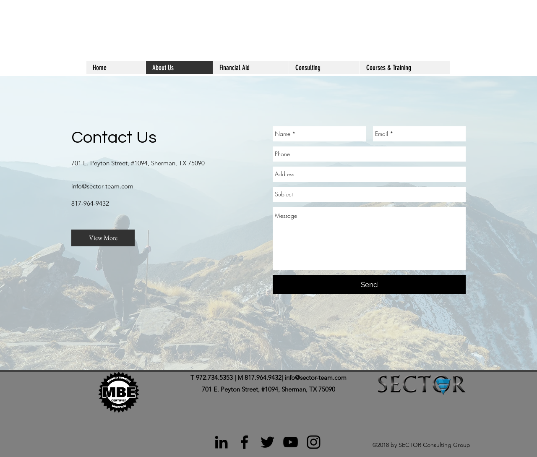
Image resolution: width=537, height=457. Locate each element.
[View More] (103, 238)
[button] (405, 67)
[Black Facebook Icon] (244, 442)
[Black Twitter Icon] (267, 442)
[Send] (369, 284)
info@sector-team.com (102, 186)
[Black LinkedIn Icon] (221, 442)
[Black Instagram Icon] (314, 442)
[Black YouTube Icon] (291, 442)
